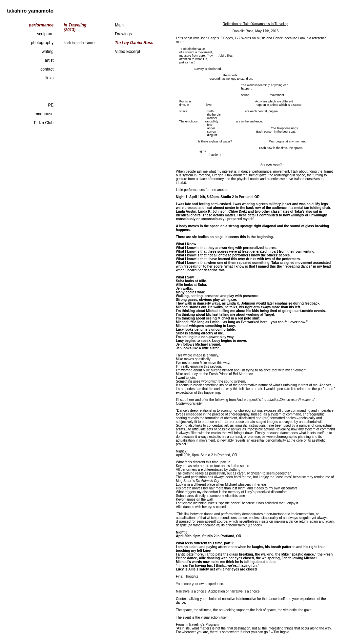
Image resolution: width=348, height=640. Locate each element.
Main (119, 25)
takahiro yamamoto (30, 11)
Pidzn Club (44, 122)
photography (42, 42)
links (49, 78)
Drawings (123, 34)
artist (49, 60)
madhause (44, 114)
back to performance (79, 43)
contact (47, 69)
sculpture (45, 34)
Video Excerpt (127, 51)
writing (48, 51)
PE (51, 105)
